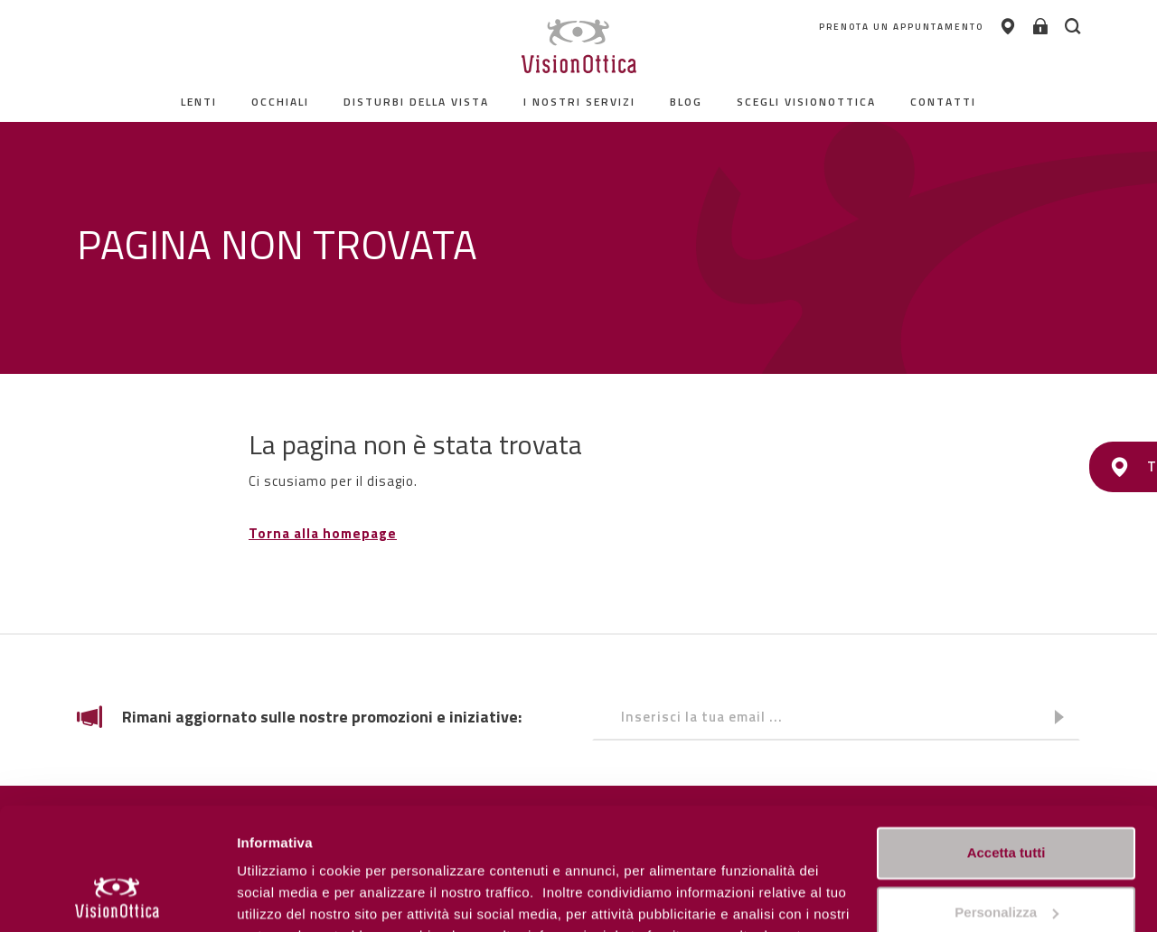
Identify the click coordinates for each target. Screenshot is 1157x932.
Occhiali (280, 101)
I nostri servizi (579, 101)
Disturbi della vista (416, 101)
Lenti (199, 101)
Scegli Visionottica (806, 101)
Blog (686, 101)
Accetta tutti (1006, 742)
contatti (943, 101)
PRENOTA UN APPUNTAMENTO (892, 26)
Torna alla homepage (323, 533)
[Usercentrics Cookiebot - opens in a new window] (117, 896)
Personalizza (278, 896)
